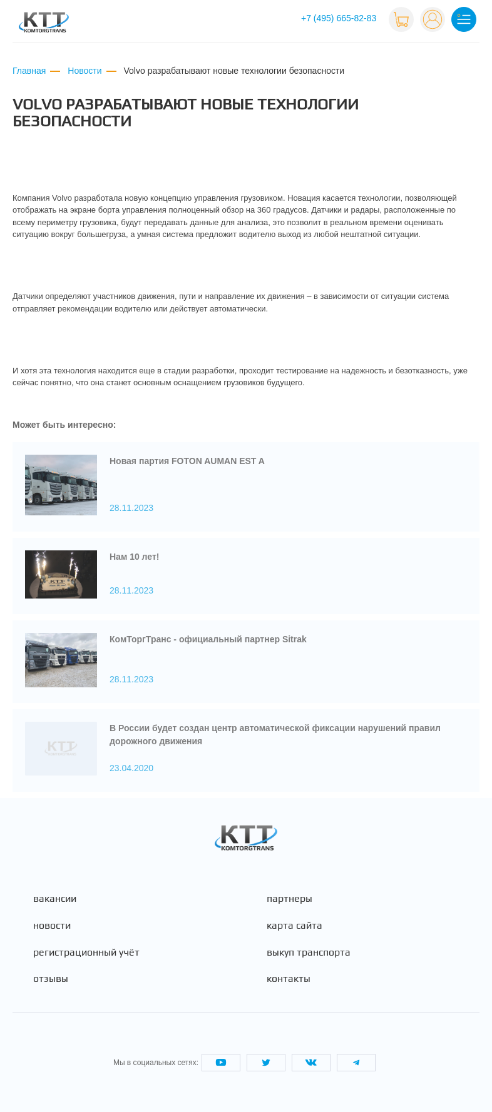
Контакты (288, 978)
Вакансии (54, 898)
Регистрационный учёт (86, 952)
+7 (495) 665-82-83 (338, 18)
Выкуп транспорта (309, 952)
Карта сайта (294, 925)
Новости (52, 925)
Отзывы (50, 978)
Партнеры (289, 898)
